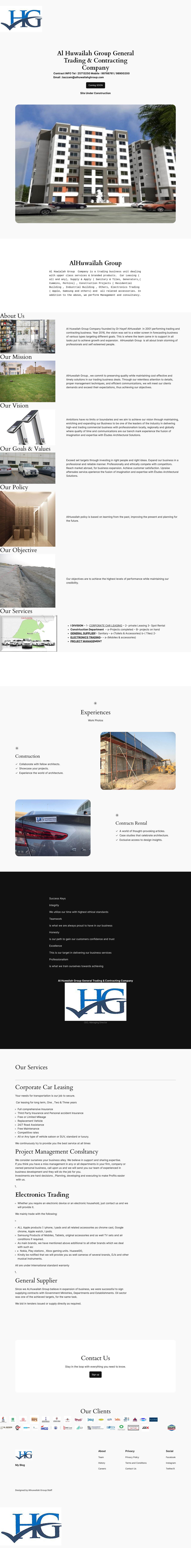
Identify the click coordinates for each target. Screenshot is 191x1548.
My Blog (20, 1465)
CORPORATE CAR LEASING (105, 625)
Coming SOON (95, 85)
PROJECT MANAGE (82, 641)
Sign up (95, 1374)
